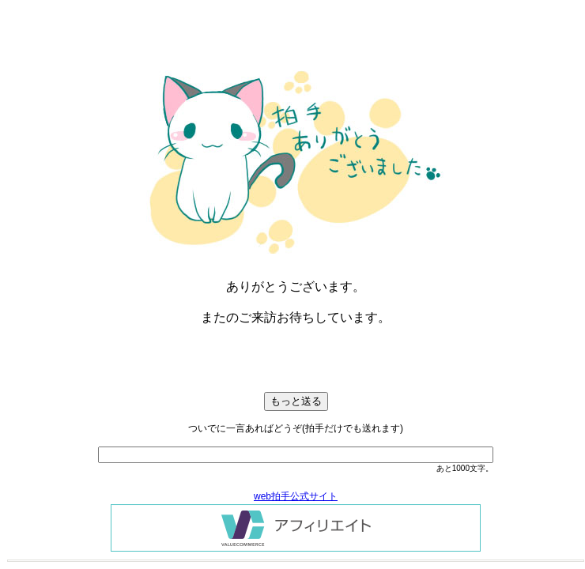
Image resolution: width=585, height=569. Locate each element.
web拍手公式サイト (296, 496)
